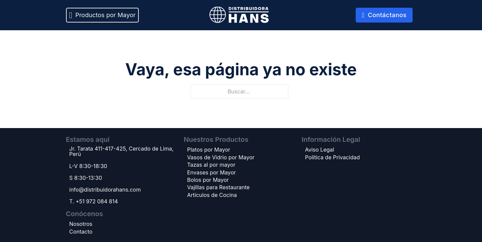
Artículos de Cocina (212, 195)
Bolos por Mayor (208, 179)
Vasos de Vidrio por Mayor (221, 157)
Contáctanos (384, 14)
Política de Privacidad (332, 157)
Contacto (81, 231)
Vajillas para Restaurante (218, 187)
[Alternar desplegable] (70, 15)
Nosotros (81, 223)
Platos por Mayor (208, 149)
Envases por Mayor (211, 172)
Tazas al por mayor (211, 164)
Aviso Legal (319, 149)
